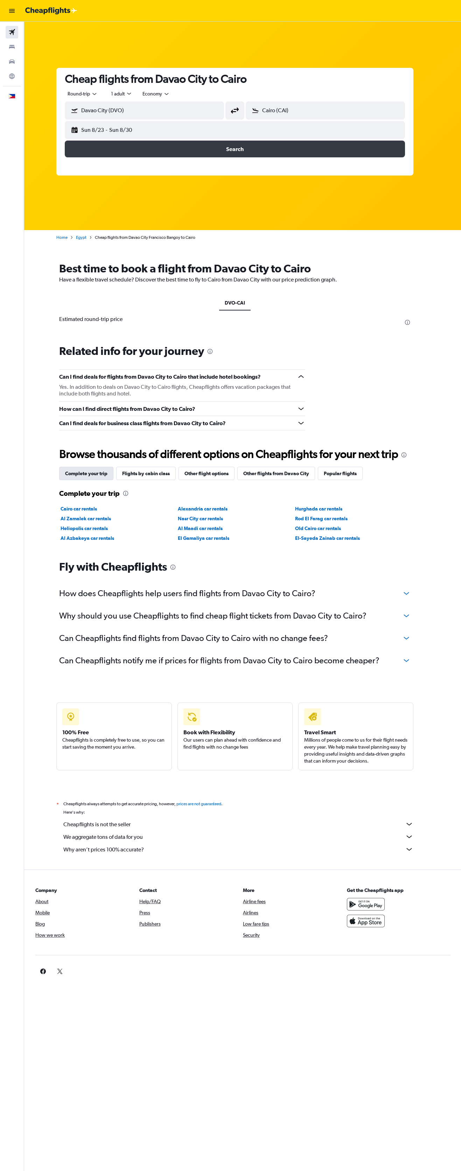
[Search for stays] (12, 47)
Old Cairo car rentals (325, 528)
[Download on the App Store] (371, 928)
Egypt (89, 237)
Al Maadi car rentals (208, 528)
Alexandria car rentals (210, 509)
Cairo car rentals (86, 509)
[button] (12, 11)
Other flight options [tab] (214, 473)
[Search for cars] (12, 62)
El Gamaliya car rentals (211, 538)
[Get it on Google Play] (371, 912)
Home (69, 237)
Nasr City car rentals (208, 518)
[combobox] (90, 93)
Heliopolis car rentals (92, 528)
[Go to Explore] (12, 76)
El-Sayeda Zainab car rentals (334, 538)
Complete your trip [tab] (94, 473)
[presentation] (415, 322)
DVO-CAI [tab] (242, 303)
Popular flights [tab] (347, 473)
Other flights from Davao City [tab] (284, 473)
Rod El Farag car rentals (328, 518)
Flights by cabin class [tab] (153, 473)
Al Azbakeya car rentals (95, 538)
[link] (360, 979)
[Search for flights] (12, 32)
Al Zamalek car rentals (93, 518)
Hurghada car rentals (326, 509)
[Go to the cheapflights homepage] (51, 10)
